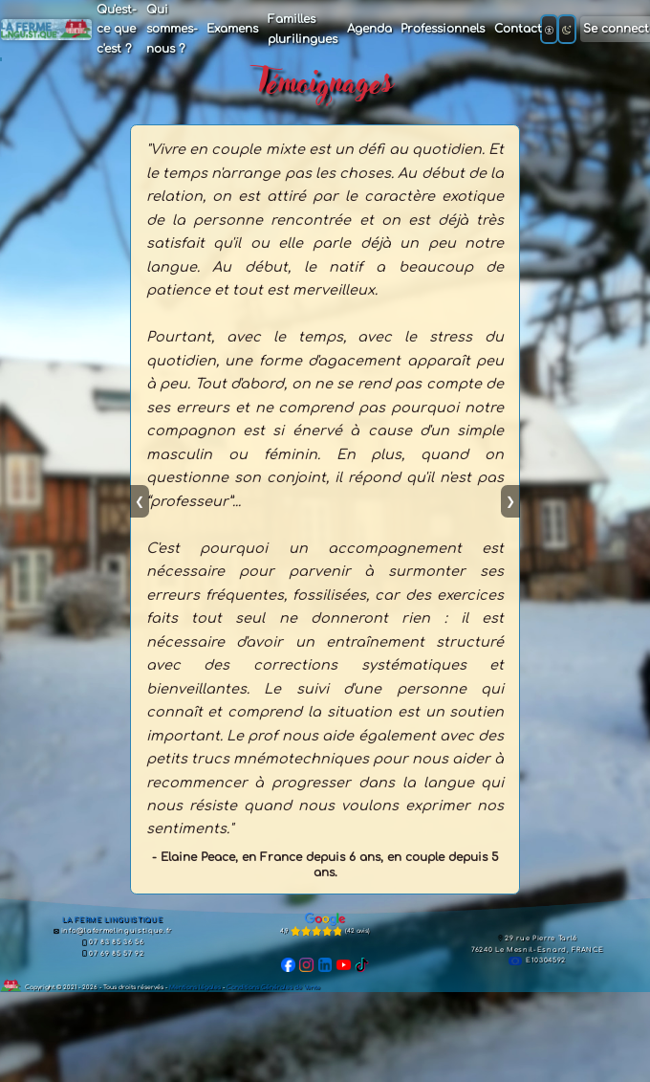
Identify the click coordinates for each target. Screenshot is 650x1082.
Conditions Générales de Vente (273, 987)
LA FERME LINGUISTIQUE (112, 920)
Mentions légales (195, 987)
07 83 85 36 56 (112, 942)
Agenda (369, 28)
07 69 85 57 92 (112, 954)
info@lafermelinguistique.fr (113, 931)
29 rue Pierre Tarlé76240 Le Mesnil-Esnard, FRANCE (537, 944)
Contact (518, 28)
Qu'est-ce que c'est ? (117, 29)
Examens (232, 28)
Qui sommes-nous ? (172, 29)
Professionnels (443, 28)
